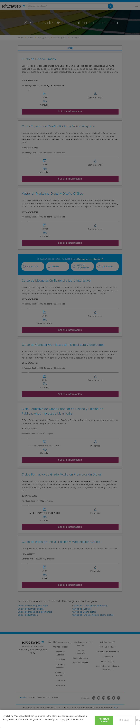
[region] (70, 719)
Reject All (124, 720)
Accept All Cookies (104, 720)
